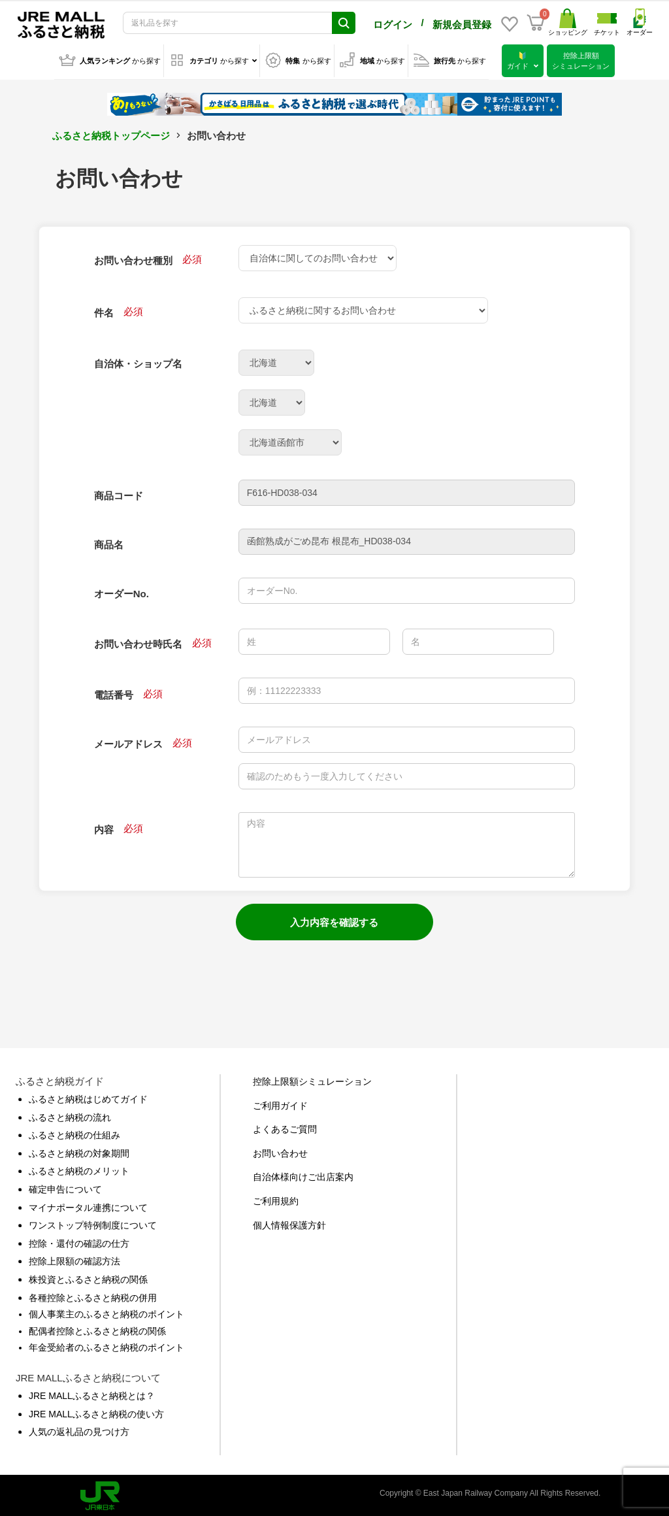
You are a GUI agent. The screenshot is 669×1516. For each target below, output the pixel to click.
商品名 (108, 542)
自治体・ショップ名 (138, 361)
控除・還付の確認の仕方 (79, 1241)
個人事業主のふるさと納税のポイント (106, 1311)
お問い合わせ (280, 1150)
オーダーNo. (121, 591)
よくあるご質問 (285, 1126)
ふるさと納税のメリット (79, 1168)
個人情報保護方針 (289, 1222)
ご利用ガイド (280, 1103)
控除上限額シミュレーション (312, 1079)
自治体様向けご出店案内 (303, 1174)
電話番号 (113, 692)
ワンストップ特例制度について (93, 1222)
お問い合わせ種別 (133, 257)
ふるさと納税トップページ (111, 133)
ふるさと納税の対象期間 (79, 1150)
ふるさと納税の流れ (70, 1115)
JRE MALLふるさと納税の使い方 (96, 1411)
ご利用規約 (276, 1198)
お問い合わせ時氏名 (138, 641)
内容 (104, 826)
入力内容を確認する (334, 919)
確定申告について (65, 1186)
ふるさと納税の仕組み (74, 1132)
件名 (104, 310)
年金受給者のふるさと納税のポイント (106, 1345)
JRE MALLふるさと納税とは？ (92, 1393)
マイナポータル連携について (88, 1205)
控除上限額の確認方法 (74, 1258)
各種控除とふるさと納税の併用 (93, 1295)
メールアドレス (128, 741)
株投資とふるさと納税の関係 (88, 1277)
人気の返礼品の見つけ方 (79, 1429)
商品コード (118, 493)
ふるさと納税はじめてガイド (88, 1096)
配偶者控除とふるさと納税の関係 (97, 1328)
